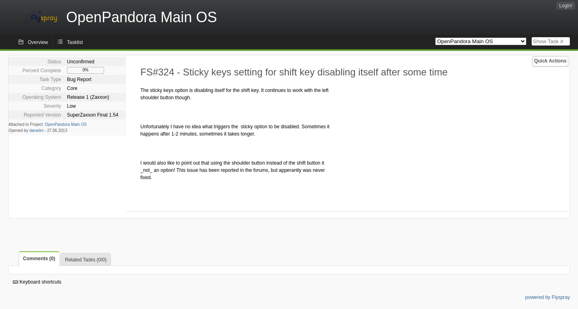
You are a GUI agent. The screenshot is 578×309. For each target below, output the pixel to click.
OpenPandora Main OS (66, 124)
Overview (38, 42)
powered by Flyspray (547, 297)
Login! (565, 5)
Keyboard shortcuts (37, 282)
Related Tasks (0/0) (85, 260)
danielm (36, 130)
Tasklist (75, 42)
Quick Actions (550, 61)
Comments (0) (39, 258)
